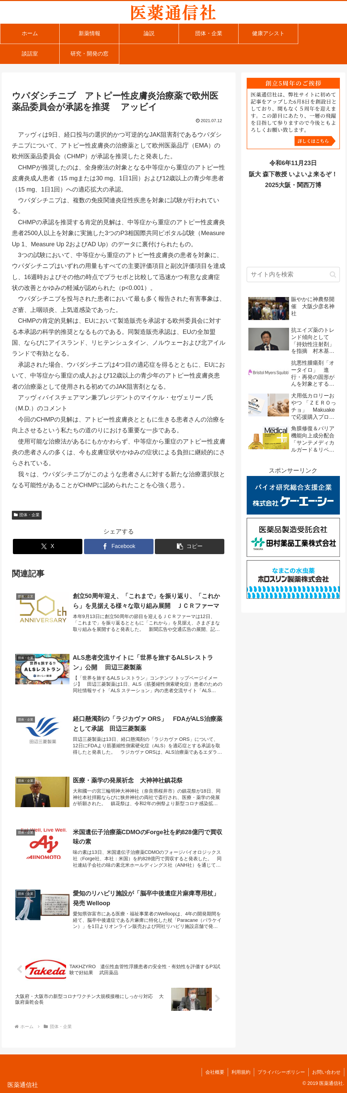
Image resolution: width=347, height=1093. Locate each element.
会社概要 (214, 1072)
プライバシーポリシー (281, 1072)
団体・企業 (27, 515)
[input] (293, 274)
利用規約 (240, 1072)
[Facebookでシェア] (119, 546)
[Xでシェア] (47, 546)
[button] (189, 546)
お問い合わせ (326, 1072)
